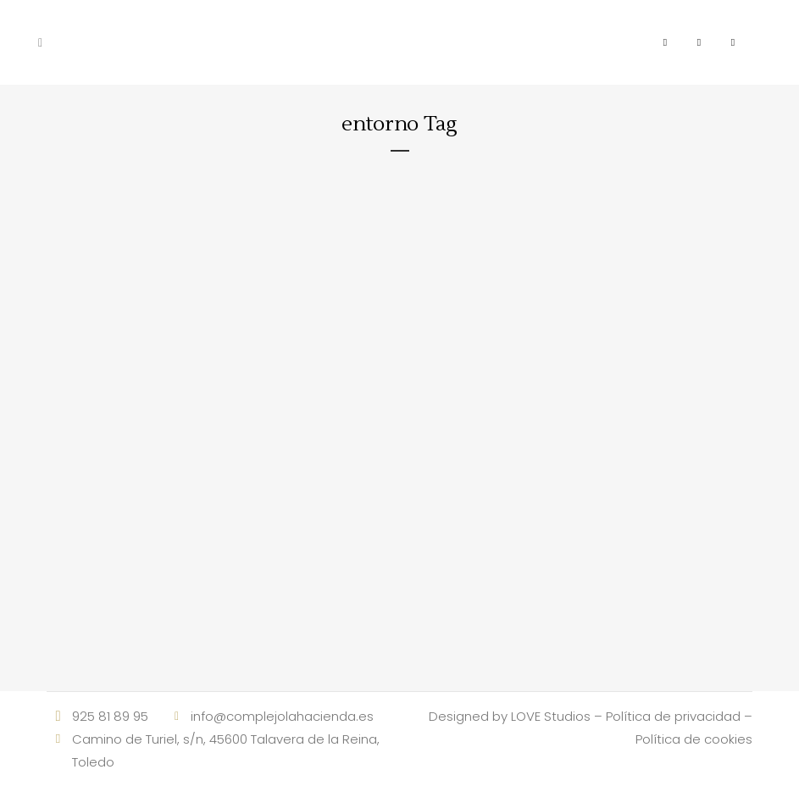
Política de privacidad (673, 716)
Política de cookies (693, 739)
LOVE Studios (551, 716)
